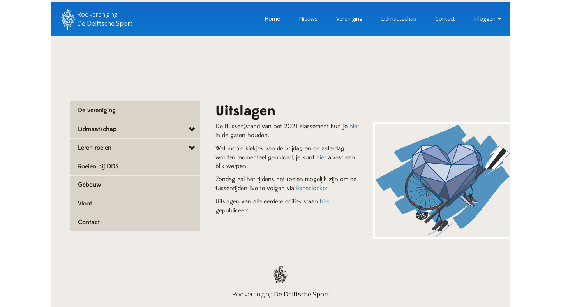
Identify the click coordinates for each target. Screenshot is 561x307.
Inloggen (487, 18)
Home (272, 18)
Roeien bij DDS (98, 166)
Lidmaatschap (398, 18)
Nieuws (308, 18)
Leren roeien (94, 148)
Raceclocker (311, 188)
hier (354, 126)
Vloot (85, 203)
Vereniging (349, 18)
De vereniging (97, 110)
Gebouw (89, 185)
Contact (445, 18)
